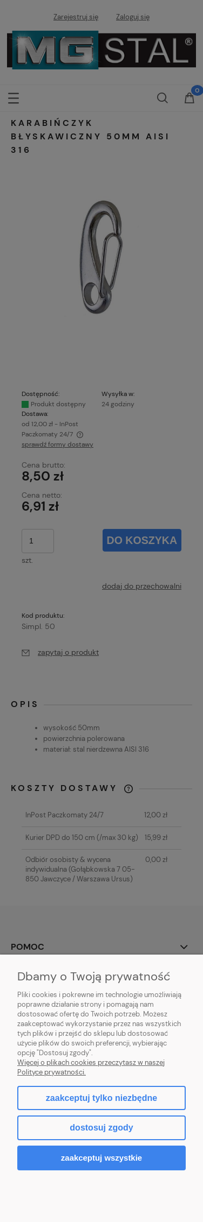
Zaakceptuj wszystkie (101, 1157)
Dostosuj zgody (101, 1127)
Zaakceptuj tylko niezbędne (101, 1098)
